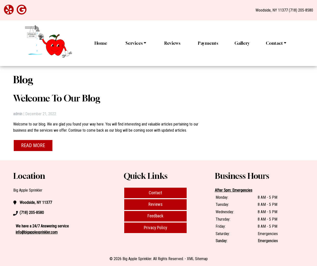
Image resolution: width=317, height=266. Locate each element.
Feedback (155, 215)
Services (135, 43)
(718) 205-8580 (301, 10)
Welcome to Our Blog (56, 98)
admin (17, 114)
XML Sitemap (197, 258)
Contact (276, 43)
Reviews (172, 43)
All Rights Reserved (168, 258)
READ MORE (33, 145)
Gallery (242, 43)
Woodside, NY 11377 (272, 10)
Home (101, 43)
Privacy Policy (155, 227)
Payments (208, 43)
